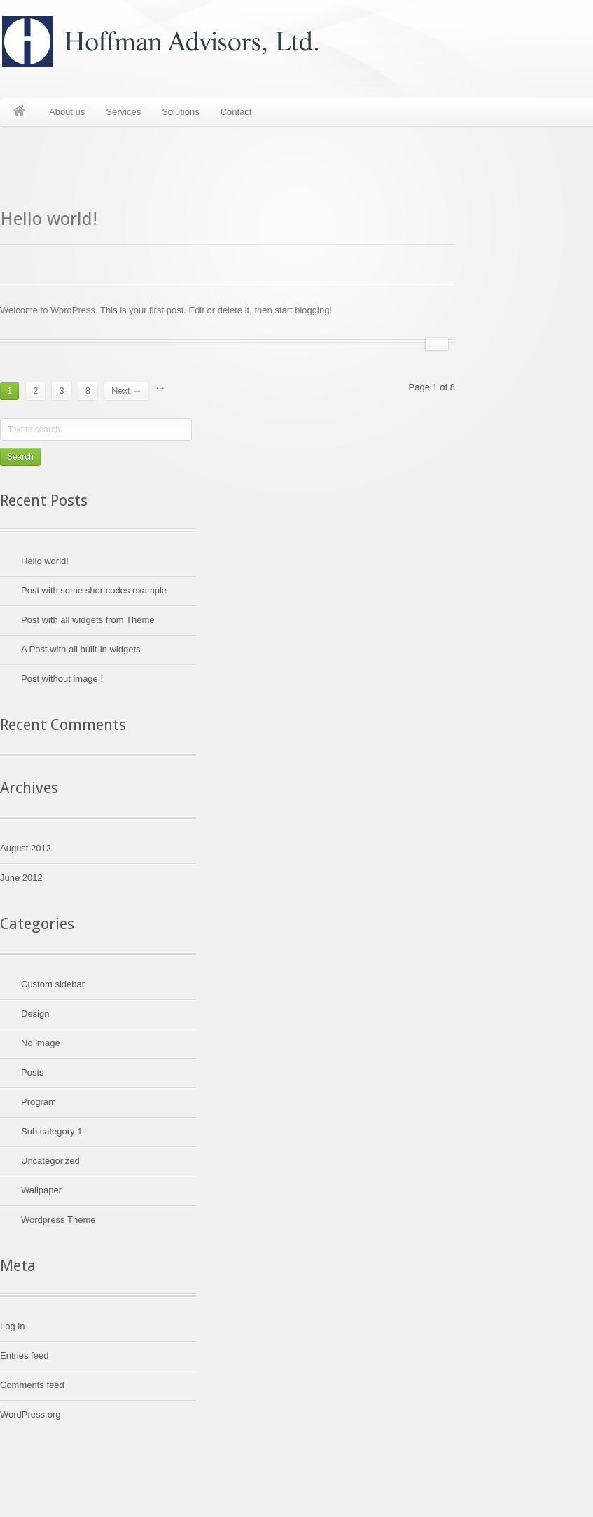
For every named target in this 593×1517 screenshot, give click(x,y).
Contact (236, 112)
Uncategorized (50, 1160)
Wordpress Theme (58, 1219)
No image (40, 1043)
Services (123, 112)
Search (20, 457)
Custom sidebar (53, 984)
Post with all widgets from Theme (88, 620)
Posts (32, 1072)
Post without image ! (62, 678)
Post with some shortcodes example (94, 590)
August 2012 (25, 848)
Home (19, 112)
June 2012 (21, 877)
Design (35, 1013)
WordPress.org (30, 1414)
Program (38, 1102)
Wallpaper (41, 1190)
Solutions (180, 112)
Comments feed (32, 1385)
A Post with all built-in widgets (81, 649)
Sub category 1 (51, 1131)
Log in (12, 1326)
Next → (126, 390)
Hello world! (48, 218)
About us (67, 112)
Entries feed (24, 1355)
